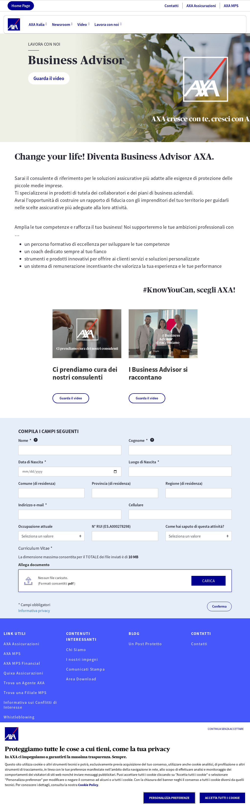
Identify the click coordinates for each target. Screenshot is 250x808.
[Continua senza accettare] (225, 728)
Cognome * (159, 440)
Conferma (219, 606)
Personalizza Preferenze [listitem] (169, 798)
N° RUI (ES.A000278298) (111, 526)
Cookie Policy (88, 785)
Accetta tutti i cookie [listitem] (222, 798)
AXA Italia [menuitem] (36, 24)
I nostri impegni (82, 659)
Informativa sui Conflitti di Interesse (30, 705)
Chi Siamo (76, 649)
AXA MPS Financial (22, 663)
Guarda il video (48, 78)
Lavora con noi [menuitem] (107, 24)
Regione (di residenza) (184, 483)
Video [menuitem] (82, 24)
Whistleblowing (19, 717)
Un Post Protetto (145, 643)
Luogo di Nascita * (155, 461)
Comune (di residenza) (36, 483)
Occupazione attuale (35, 526)
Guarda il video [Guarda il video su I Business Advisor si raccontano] (147, 398)
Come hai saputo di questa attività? (195, 526)
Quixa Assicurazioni (23, 673)
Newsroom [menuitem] (61, 24)
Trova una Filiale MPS (25, 692)
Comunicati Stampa (85, 669)
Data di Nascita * (43, 461)
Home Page (20, 5)
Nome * (42, 440)
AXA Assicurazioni (201, 5)
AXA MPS (231, 5)
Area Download (81, 678)
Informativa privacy (34, 610)
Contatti (171, 5)
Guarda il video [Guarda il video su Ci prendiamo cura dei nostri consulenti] (71, 398)
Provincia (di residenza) (111, 483)
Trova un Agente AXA (24, 682)
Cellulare (136, 504)
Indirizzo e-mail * (43, 504)
